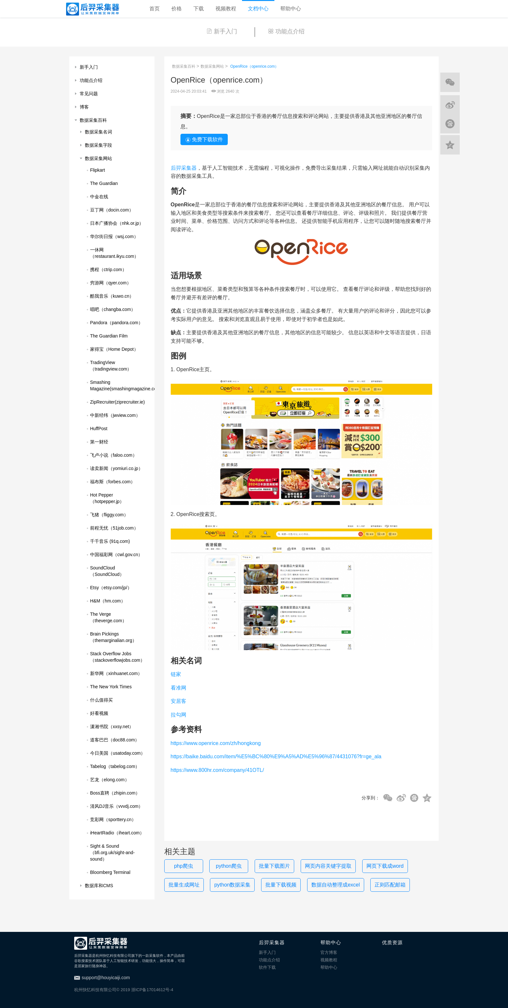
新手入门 (221, 31)
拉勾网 (178, 714)
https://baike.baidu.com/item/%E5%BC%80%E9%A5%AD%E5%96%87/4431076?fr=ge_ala (276, 756)
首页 (154, 8)
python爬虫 (229, 866)
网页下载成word (385, 866)
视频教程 (225, 8)
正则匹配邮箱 (390, 885)
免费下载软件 (204, 139)
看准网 (178, 688)
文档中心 (258, 8)
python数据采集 (232, 885)
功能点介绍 (286, 31)
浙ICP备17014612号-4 (152, 989)
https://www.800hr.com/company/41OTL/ (217, 770)
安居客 (178, 701)
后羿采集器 (184, 168)
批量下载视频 (280, 885)
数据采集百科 (183, 66)
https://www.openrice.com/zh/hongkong (216, 743)
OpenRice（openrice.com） (254, 66)
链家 (176, 674)
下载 (198, 8)
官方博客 (328, 952)
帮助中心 (290, 8)
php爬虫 (183, 866)
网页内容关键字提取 (328, 866)
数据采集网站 (212, 66)
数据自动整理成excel (335, 885)
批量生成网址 (184, 885)
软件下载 (267, 967)
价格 (176, 8)
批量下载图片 (274, 866)
